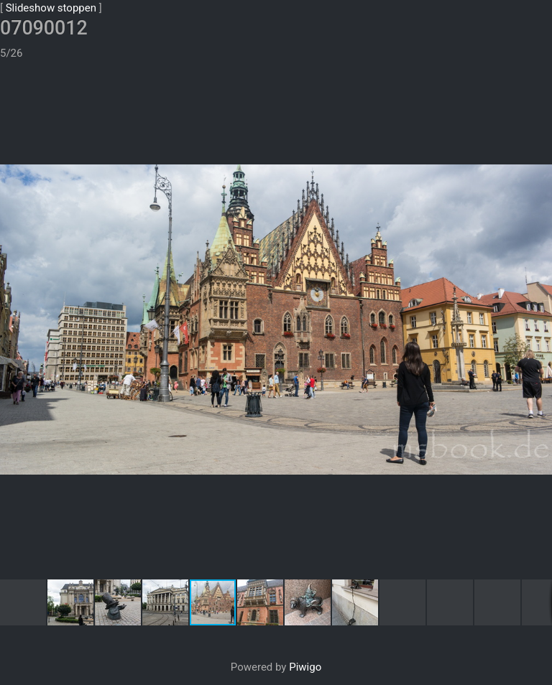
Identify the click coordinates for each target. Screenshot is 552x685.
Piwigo (305, 618)
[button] (539, 49)
